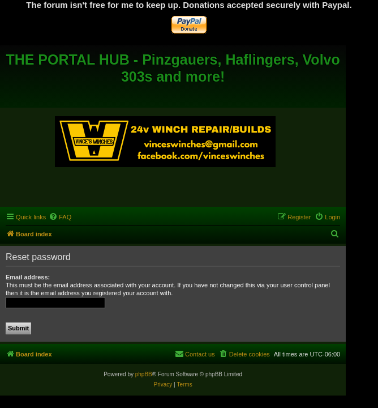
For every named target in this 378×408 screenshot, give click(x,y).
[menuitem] (60, 217)
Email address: (28, 277)
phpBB (143, 374)
